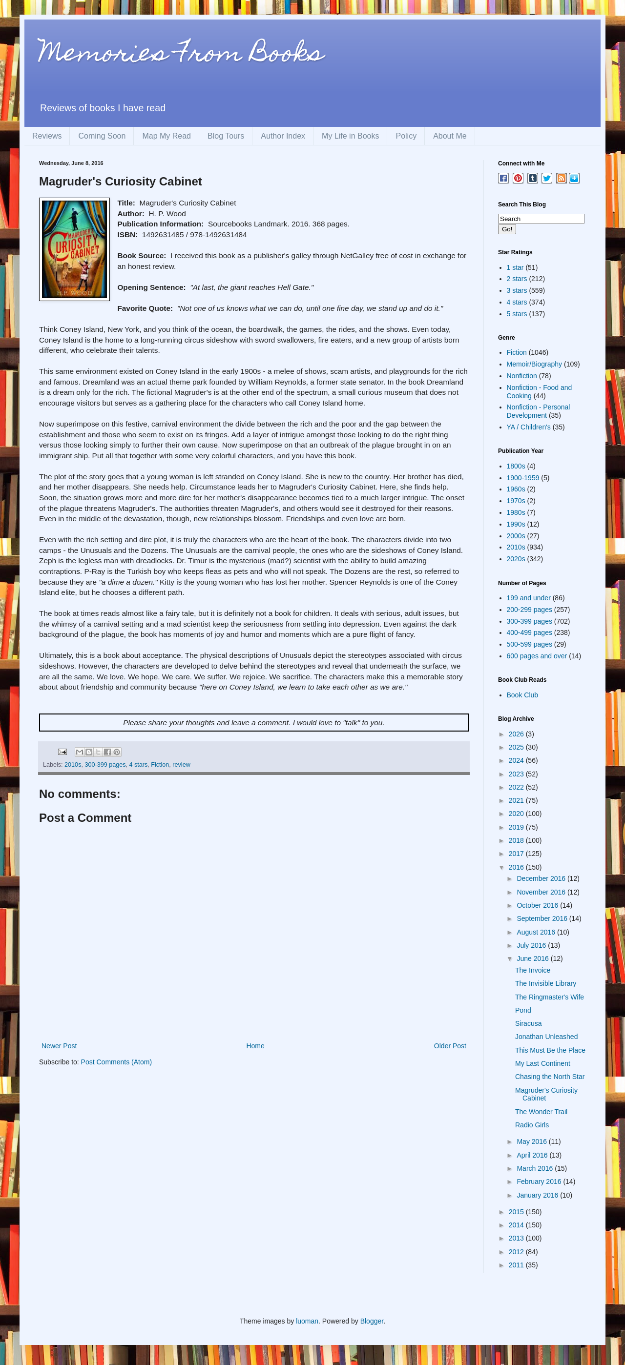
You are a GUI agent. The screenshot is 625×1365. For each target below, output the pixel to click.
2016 (517, 867)
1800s (516, 466)
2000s (516, 536)
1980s (516, 512)
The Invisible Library (545, 983)
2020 (517, 813)
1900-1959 (523, 478)
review (181, 764)
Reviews (47, 136)
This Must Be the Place (550, 1050)
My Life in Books (350, 136)
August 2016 (537, 932)
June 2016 (533, 958)
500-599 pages (529, 644)
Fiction (160, 764)
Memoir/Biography (534, 364)
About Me (449, 136)
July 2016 (532, 945)
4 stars (138, 764)
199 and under (529, 598)
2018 (517, 840)
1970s (516, 501)
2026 (517, 734)
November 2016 (542, 892)
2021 (517, 800)
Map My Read (166, 136)
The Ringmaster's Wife (549, 997)
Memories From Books (181, 55)
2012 (517, 1252)
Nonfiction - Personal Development (538, 411)
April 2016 (533, 1155)
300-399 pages (104, 764)
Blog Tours (226, 136)
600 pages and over (537, 656)
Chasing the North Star (549, 1076)
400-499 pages (529, 632)
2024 (517, 760)
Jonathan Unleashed (546, 1036)
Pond (523, 1010)
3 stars (517, 290)
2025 (517, 747)
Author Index (283, 136)
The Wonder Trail (541, 1112)
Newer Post (59, 1046)
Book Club (523, 695)
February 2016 (540, 1181)
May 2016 (532, 1141)
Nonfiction (522, 376)
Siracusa (528, 1023)
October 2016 (538, 905)
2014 (517, 1225)
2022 (517, 787)
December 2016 (542, 878)
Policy (406, 136)
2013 (517, 1238)
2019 (517, 827)
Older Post (450, 1046)
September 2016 (543, 918)
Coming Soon (101, 136)
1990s (516, 524)
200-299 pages (529, 609)
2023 (517, 774)
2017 (517, 853)
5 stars (517, 314)
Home (255, 1046)
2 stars (517, 279)
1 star (515, 267)
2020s (516, 559)
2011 (517, 1265)
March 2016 (536, 1168)
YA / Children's (529, 427)
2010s (72, 764)
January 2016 (538, 1195)
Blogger (371, 1321)
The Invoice (532, 970)
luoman (307, 1321)
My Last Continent (542, 1063)
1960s (516, 489)
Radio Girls (532, 1125)
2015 (517, 1212)
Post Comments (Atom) (116, 1062)
